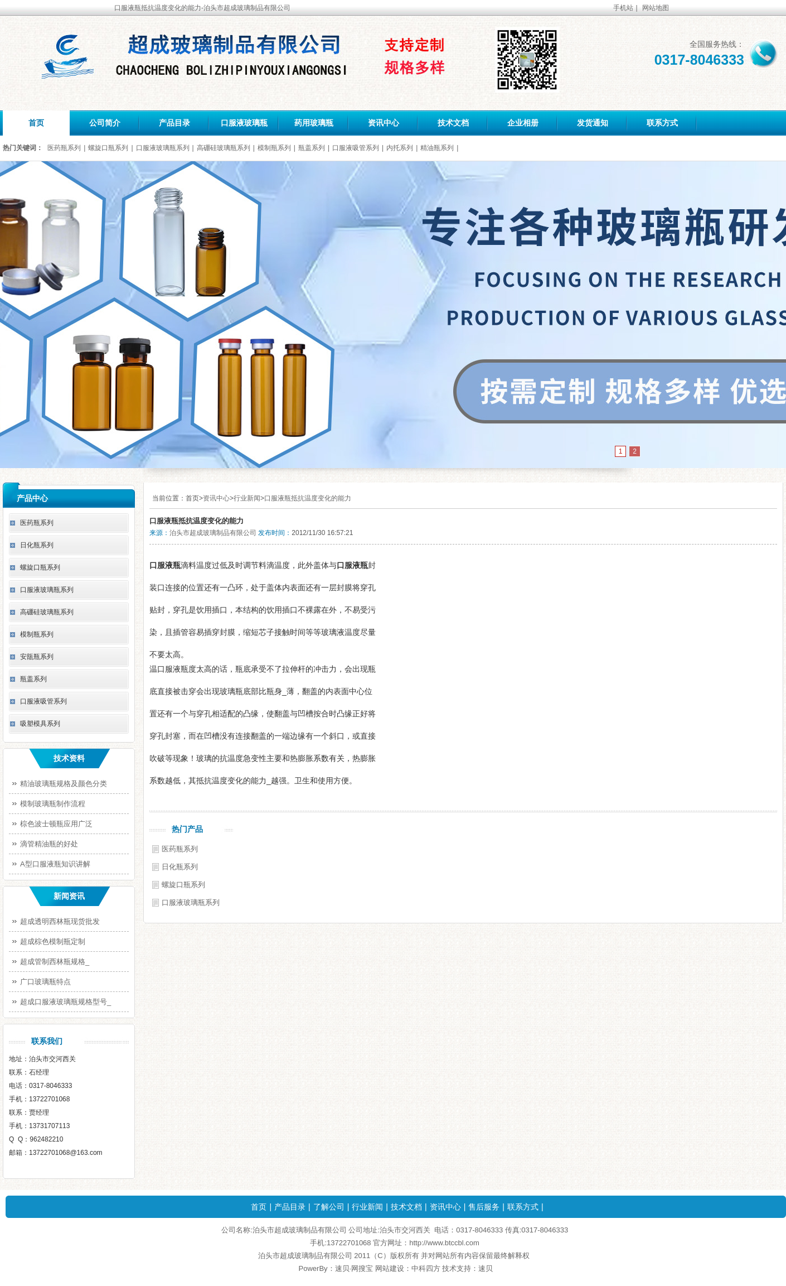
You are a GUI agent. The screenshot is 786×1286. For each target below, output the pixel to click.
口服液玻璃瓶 (244, 122)
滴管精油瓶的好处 (49, 844)
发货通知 (592, 122)
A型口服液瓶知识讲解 (55, 864)
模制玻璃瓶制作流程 (52, 803)
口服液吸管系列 (355, 148)
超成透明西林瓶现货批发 (60, 921)
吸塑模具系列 (40, 724)
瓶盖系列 (311, 148)
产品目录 (174, 122)
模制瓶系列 (274, 148)
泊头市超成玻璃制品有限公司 (212, 533)
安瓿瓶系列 (37, 657)
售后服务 (483, 1206)
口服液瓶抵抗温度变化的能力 (307, 498)
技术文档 (453, 122)
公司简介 (104, 122)
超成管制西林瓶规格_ (54, 961)
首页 (36, 122)
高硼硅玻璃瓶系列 (223, 148)
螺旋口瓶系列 (108, 148)
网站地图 (655, 8)
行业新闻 (247, 498)
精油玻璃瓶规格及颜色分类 (63, 783)
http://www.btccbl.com (444, 1243)
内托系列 (399, 148)
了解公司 (329, 1206)
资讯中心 (383, 122)
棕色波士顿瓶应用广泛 (56, 824)
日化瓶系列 (180, 867)
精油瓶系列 (437, 148)
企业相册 (522, 122)
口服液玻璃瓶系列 (163, 148)
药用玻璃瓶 (313, 122)
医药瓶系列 (64, 148)
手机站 (623, 8)
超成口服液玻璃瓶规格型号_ (65, 1002)
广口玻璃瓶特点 (45, 981)
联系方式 (662, 122)
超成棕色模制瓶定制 (52, 941)
